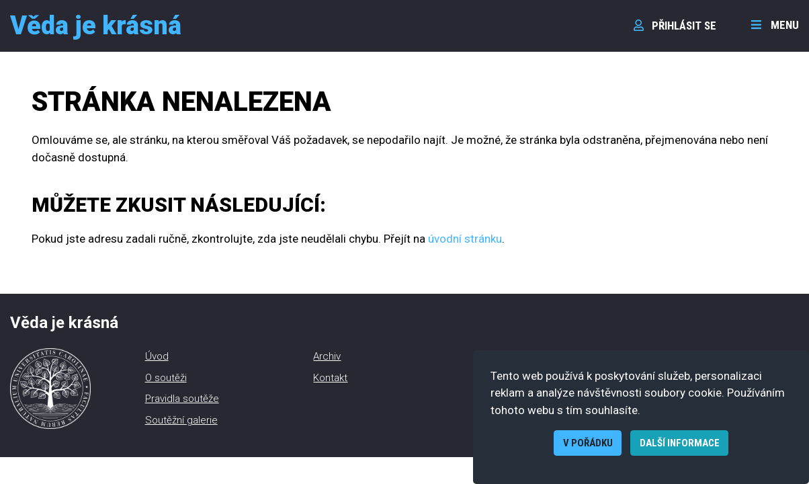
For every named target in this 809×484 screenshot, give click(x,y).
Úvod (157, 356)
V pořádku (588, 443)
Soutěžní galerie (181, 420)
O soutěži (166, 378)
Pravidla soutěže (182, 399)
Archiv (327, 356)
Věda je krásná (95, 25)
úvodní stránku (465, 238)
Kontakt (330, 378)
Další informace (680, 443)
